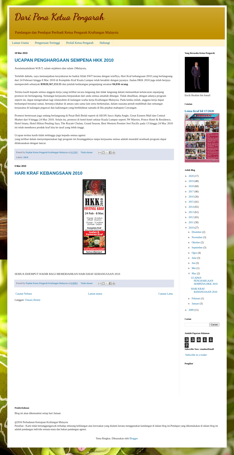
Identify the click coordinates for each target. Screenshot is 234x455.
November (197, 237)
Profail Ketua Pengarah (79, 42)
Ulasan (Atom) (32, 300)
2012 (192, 217)
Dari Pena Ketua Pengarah (59, 16)
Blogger (133, 438)
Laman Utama (20, 42)
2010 (192, 227)
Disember (197, 232)
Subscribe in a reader (196, 355)
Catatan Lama (165, 293)
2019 (192, 181)
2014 (192, 207)
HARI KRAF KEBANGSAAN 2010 (48, 173)
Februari (196, 298)
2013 (192, 212)
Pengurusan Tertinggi (47, 42)
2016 (192, 196)
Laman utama (95, 293)
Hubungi (105, 42)
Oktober (196, 242)
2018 (192, 186)
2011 (191, 222)
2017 (192, 191)
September (197, 247)
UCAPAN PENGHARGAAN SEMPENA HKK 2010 (64, 60)
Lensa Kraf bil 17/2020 (199, 111)
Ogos (195, 253)
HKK (25, 157)
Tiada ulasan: (87, 152)
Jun (194, 263)
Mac (194, 273)
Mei (194, 268)
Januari (196, 303)
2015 (192, 201)
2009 (192, 310)
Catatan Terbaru (24, 293)
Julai (194, 258)
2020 (192, 176)
